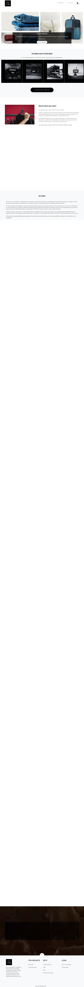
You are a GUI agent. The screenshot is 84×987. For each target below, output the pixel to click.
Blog (44, 970)
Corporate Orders (32, 967)
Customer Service (47, 964)
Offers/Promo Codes (48, 973)
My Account (70, 2)
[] (78, 3)
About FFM (30, 964)
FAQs (44, 967)
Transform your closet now (42, 90)
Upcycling (60, 2)
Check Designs (42, 42)
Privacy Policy (65, 967)
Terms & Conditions (66, 964)
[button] (6, 28)
